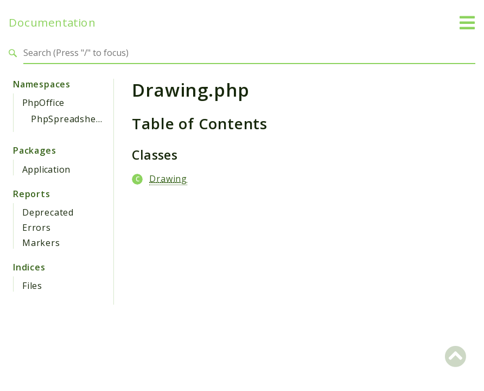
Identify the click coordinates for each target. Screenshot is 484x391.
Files (32, 286)
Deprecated (48, 212)
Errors (36, 228)
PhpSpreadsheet (68, 119)
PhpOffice (43, 103)
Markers (41, 243)
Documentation (52, 22)
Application (46, 169)
